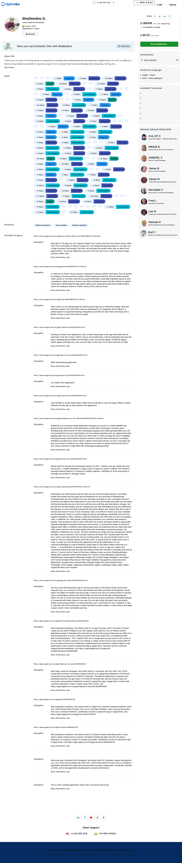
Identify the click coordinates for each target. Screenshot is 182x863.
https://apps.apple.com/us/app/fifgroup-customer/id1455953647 (60, 664)
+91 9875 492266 (105, 833)
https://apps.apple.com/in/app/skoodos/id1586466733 (56, 727)
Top (177, 850)
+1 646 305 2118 (76, 833)
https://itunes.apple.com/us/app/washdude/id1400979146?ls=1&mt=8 (62, 487)
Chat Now (122, 46)
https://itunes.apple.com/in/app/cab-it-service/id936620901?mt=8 (60, 355)
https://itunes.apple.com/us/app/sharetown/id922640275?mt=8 (59, 327)
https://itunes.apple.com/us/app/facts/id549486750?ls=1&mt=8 (59, 299)
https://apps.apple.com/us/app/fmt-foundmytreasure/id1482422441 (61, 621)
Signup (172, 4)
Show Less (65, 257)
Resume (30, 34)
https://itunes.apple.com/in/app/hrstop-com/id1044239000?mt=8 (60, 459)
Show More (9, 67)
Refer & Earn (144, 2)
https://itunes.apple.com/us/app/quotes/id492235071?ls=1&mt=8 (60, 266)
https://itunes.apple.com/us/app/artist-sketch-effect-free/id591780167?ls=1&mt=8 (67, 236)
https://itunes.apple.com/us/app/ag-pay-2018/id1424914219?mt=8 (60, 580)
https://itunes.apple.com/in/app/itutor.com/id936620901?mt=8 (59, 375)
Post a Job (124, 2)
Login (159, 4)
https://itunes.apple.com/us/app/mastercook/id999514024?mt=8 (60, 396)
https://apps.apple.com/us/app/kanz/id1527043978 (54, 699)
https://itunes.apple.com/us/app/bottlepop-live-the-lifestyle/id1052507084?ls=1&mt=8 (69, 418)
